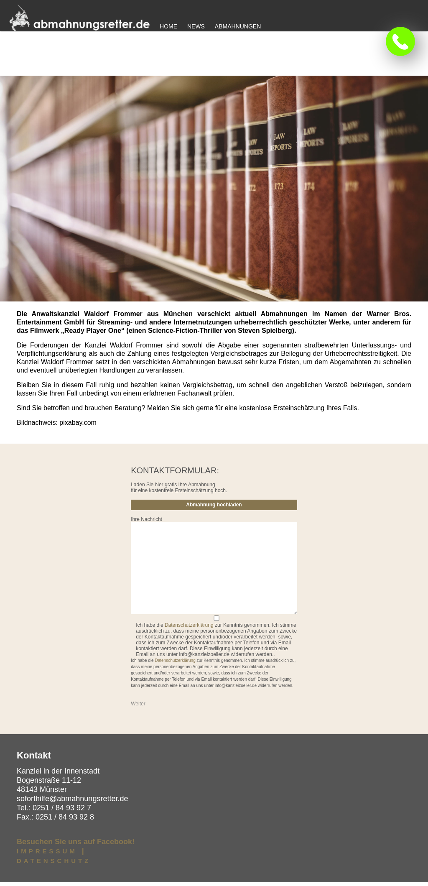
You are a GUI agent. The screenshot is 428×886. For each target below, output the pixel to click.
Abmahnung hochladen (214, 508)
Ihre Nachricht (146, 523)
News (196, 26)
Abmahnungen (238, 26)
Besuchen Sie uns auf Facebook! (76, 845)
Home (168, 26)
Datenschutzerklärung (189, 629)
